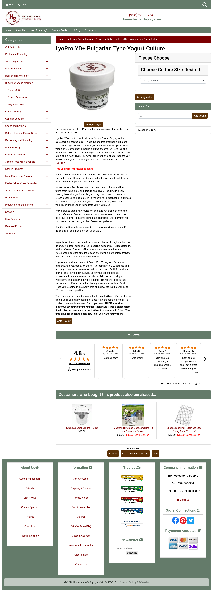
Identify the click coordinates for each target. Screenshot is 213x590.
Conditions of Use (81, 507)
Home (10, 4)
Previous (113, 453)
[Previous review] (61, 359)
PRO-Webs (143, 582)
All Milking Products (26, 61)
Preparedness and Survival (26, 205)
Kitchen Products (26, 169)
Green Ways (30, 498)
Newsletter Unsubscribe (81, 545)
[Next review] (205, 359)
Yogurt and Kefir (103, 39)
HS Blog (76, 30)
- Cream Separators (16, 97)
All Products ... (12, 233)
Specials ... (11, 212)
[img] (79, 359)
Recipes (30, 517)
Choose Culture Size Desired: (171, 69)
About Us (20, 30)
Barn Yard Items (26, 68)
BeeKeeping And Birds (26, 76)
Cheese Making (26, 111)
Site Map (81, 517)
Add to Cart (200, 116)
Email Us (183, 500)
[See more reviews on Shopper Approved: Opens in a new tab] (174, 383)
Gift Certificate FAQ (81, 526)
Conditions (30, 526)
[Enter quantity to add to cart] (165, 116)
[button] (204, 4)
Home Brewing (26, 147)
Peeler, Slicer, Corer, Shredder (21, 183)
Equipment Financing (16, 54)
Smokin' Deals (59, 30)
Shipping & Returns (81, 488)
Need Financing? (38, 30)
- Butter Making (13, 90)
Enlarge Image (93, 124)
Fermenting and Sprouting (26, 140)
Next (155, 453)
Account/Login (81, 479)
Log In (22, 4)
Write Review (64, 321)
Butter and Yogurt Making (80, 39)
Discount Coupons (81, 536)
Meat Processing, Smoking (26, 176)
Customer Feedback (29, 479)
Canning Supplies (26, 119)
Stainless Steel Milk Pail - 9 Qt (82, 428)
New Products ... (13, 219)
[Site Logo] (37, 18)
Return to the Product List (135, 453)
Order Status (81, 555)
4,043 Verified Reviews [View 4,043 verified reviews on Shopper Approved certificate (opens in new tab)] (79, 363)
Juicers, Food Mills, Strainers (26, 162)
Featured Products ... (16, 226)
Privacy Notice (80, 498)
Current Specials (30, 507)
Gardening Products (26, 154)
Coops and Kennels (15, 126)
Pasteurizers (11, 197)
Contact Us (90, 30)
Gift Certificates (13, 47)
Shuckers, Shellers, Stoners (19, 190)
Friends (30, 488)
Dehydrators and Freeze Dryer (26, 133)
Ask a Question (145, 97)
